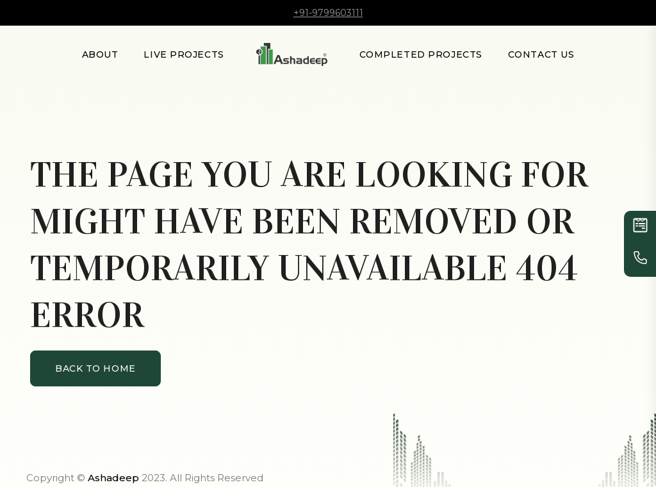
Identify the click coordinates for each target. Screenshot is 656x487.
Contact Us (541, 54)
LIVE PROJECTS (184, 54)
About (100, 54)
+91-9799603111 (328, 13)
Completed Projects (420, 54)
